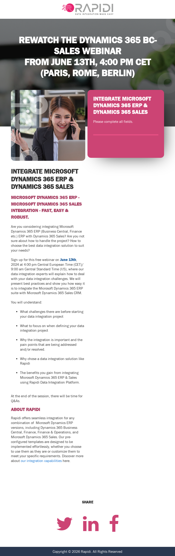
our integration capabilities (41, 461)
